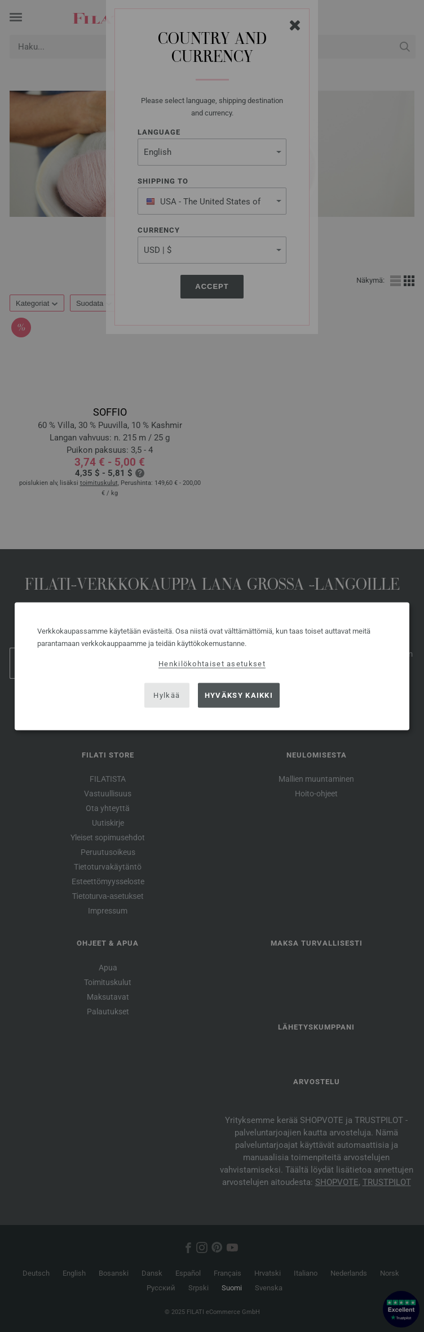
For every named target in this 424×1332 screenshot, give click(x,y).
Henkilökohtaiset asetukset (212, 663)
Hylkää (166, 695)
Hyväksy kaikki (239, 695)
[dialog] (212, 666)
